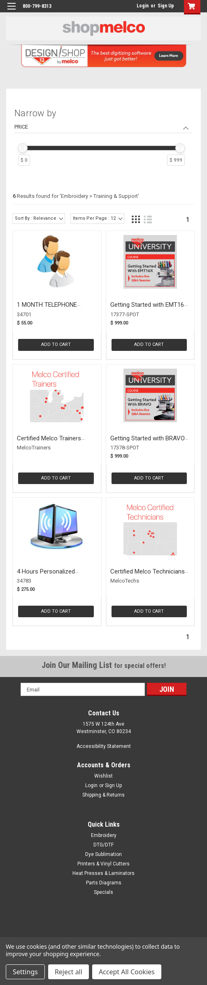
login (135, 5)
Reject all (68, 971)
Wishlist (103, 776)
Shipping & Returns (103, 795)
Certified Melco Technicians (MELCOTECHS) (147, 575)
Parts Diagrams (103, 883)
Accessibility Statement (104, 746)
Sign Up (166, 6)
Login (143, 6)
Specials (103, 892)
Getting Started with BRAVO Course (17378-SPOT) (147, 442)
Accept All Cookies (127, 971)
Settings (25, 971)
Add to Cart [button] (56, 344)
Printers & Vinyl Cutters (103, 864)
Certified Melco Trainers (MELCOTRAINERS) (49, 442)
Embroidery (103, 835)
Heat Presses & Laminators (103, 873)
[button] (190, 7)
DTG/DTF (103, 845)
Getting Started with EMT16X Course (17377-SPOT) (149, 308)
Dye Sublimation (103, 854)
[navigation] (103, 139)
